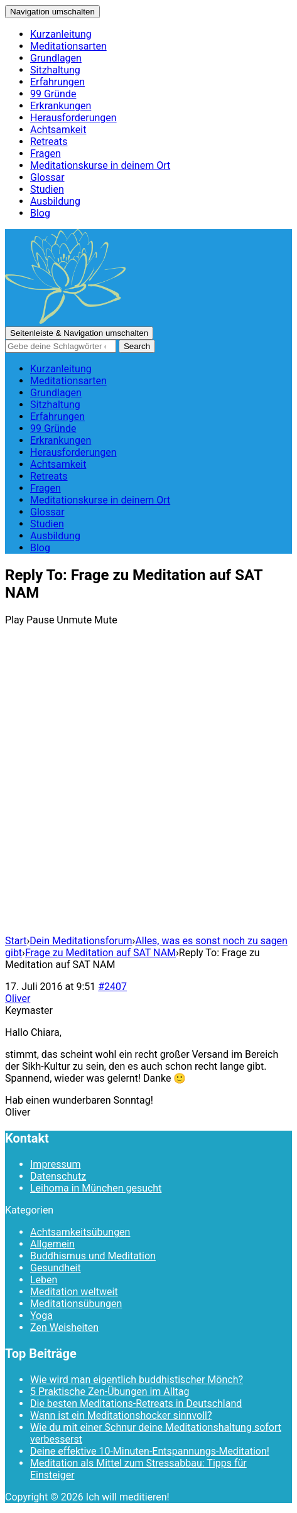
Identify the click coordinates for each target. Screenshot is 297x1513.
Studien (47, 189)
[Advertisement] (148, 789)
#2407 (112, 987)
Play (14, 620)
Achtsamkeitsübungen (80, 1232)
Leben (43, 1280)
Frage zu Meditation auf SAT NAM (100, 953)
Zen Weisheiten (64, 1327)
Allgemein (52, 1244)
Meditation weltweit (74, 1292)
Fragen (45, 153)
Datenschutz (58, 1176)
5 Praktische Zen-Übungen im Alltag (109, 1391)
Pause (40, 620)
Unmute (74, 620)
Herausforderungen (73, 118)
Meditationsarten (68, 46)
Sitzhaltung (55, 70)
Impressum (55, 1164)
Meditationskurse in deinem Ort (100, 165)
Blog (40, 213)
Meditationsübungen (76, 1304)
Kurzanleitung (61, 34)
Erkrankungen (60, 106)
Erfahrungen (57, 82)
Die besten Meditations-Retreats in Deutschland (136, 1403)
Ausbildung (55, 201)
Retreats (49, 142)
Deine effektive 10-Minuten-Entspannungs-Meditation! (149, 1451)
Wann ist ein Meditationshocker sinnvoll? (121, 1415)
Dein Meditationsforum (81, 941)
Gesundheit (55, 1268)
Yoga (41, 1316)
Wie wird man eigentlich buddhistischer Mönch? (136, 1380)
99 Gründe (53, 94)
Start (15, 941)
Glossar (47, 177)
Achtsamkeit (58, 130)
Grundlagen (56, 58)
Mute (105, 620)
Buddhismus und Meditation (93, 1256)
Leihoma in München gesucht (95, 1188)
